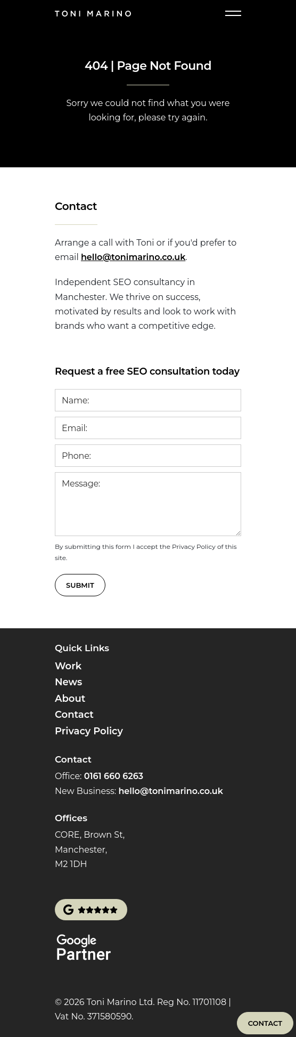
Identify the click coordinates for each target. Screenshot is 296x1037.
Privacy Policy (89, 731)
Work (68, 666)
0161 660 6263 (113, 776)
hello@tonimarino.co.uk (133, 257)
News (68, 682)
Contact (74, 714)
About (70, 698)
